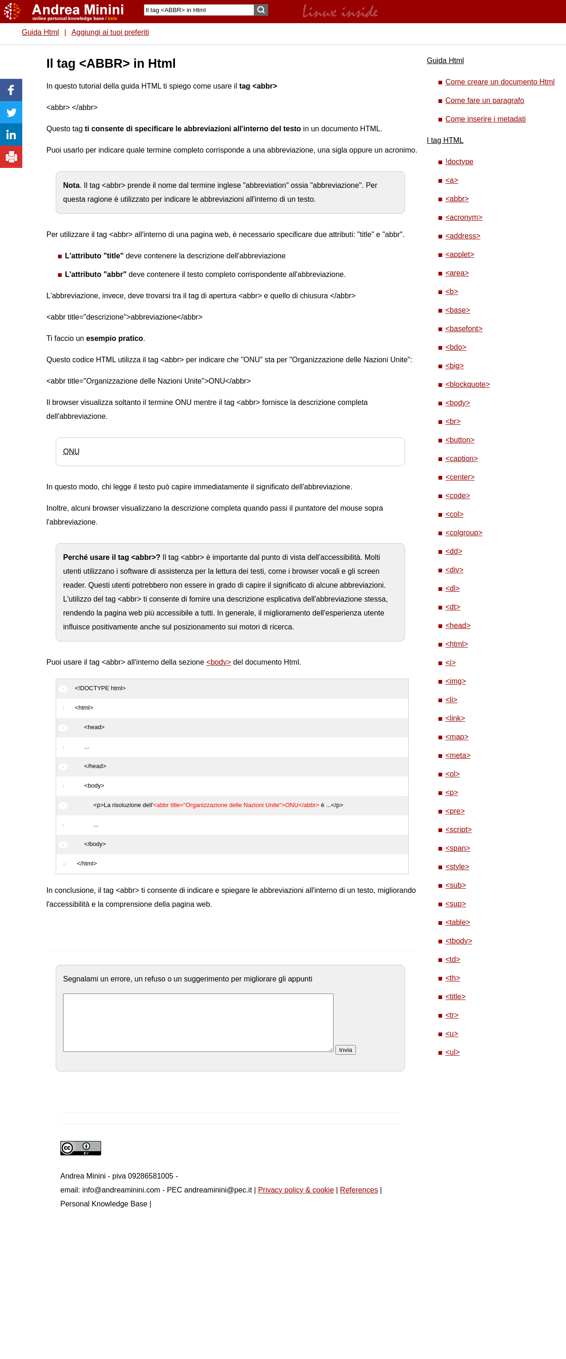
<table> (457, 922)
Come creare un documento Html (500, 82)
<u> (451, 1034)
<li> (451, 700)
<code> (457, 496)
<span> (457, 848)
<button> (460, 440)
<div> (454, 570)
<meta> (457, 755)
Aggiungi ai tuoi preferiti (110, 32)
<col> (454, 514)
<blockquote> (467, 384)
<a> (451, 180)
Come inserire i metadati (485, 119)
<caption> (461, 458)
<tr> (451, 1015)
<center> (460, 477)
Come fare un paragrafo (484, 100)
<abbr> (457, 199)
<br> (453, 421)
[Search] (199, 10)
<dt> (452, 607)
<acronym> (463, 217)
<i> (450, 663)
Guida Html (40, 32)
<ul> (452, 1052)
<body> (218, 662)
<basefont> (463, 329)
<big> (454, 366)
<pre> (455, 811)
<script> (458, 829)
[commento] (198, 1028)
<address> (463, 236)
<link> (455, 718)
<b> (451, 291)
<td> (452, 959)
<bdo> (455, 347)
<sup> (455, 904)
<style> (457, 867)
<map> (457, 737)
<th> (452, 978)
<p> (451, 792)
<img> (455, 681)
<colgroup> (463, 533)
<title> (455, 996)
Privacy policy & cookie (296, 1201)
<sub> (455, 885)
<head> (457, 625)
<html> (456, 644)
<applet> (459, 254)
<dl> (452, 588)
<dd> (453, 551)
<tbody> (458, 941)
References (359, 1201)
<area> (457, 273)
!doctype (459, 162)
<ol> (452, 774)
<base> (457, 310)
